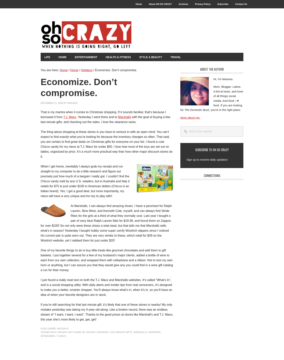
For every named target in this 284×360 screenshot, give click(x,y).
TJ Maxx (61, 336)
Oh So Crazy (107, 35)
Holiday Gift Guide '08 (71, 332)
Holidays (63, 328)
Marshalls (124, 117)
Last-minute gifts (121, 332)
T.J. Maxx (69, 117)
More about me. (190, 117)
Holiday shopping (97, 332)
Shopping (154, 332)
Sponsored (48, 336)
